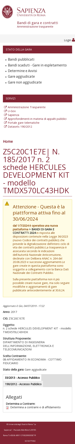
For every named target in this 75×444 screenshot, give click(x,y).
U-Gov (12, 111)
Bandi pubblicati (21, 59)
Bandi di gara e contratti (46, 24)
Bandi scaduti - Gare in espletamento (37, 65)
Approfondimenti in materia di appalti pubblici (37, 119)
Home (8, 141)
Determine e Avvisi (22, 71)
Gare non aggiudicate (25, 82)
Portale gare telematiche (23, 122)
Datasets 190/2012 (20, 126)
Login (69, 40)
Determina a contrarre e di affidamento (35, 407)
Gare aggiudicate (21, 76)
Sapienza (13, 115)
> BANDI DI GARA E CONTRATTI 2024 (33, 231)
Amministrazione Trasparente (27, 107)
